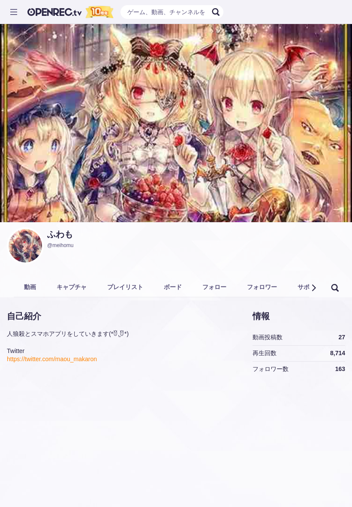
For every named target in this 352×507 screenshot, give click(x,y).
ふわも (60, 234)
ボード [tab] (173, 287)
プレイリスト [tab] (125, 287)
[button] (313, 288)
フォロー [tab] (214, 287)
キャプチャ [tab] (72, 287)
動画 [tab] (30, 287)
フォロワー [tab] (262, 287)
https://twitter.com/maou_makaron (52, 359)
